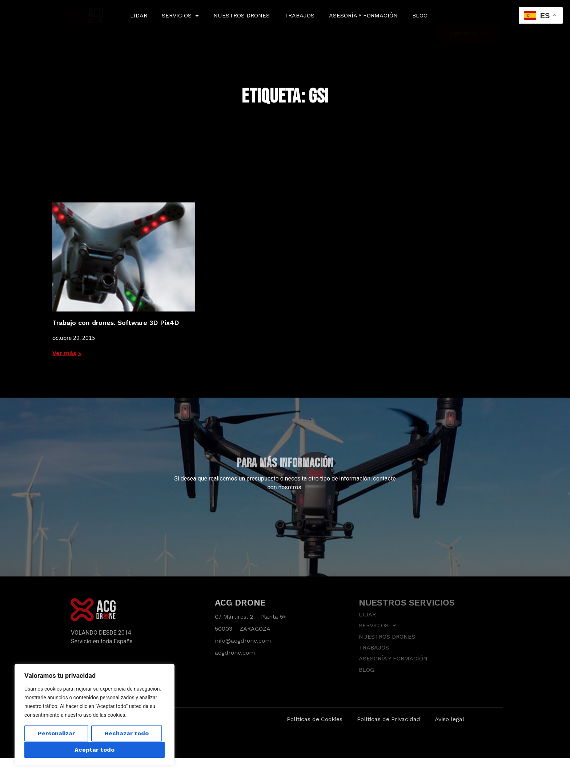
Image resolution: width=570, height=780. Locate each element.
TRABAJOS (299, 15)
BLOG (420, 15)
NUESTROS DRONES (241, 15)
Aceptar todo (95, 749)
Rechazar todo (126, 733)
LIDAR (138, 15)
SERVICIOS (180, 15)
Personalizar (56, 733)
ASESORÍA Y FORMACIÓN (363, 15)
